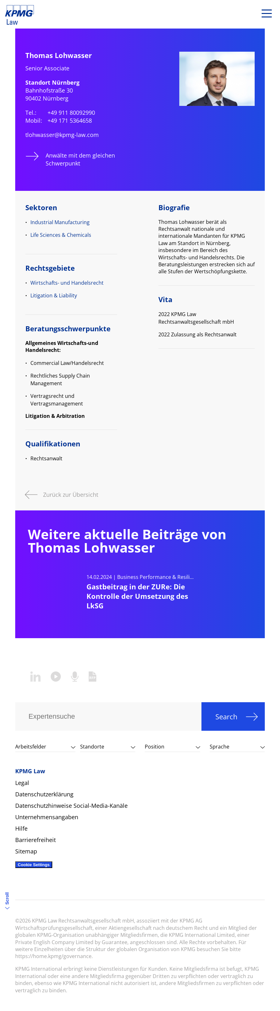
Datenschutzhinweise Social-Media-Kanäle (71, 805)
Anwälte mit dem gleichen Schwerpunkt (80, 159)
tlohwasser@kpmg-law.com (62, 135)
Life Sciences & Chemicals (60, 234)
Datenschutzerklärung (44, 794)
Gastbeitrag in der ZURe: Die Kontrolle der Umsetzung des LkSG (137, 596)
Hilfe (21, 828)
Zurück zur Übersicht (70, 494)
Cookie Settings (34, 864)
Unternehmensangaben (46, 817)
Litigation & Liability (53, 295)
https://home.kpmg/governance (53, 956)
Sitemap (26, 851)
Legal (22, 783)
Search (226, 716)
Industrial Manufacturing (60, 222)
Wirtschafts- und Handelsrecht (67, 282)
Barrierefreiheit (35, 840)
